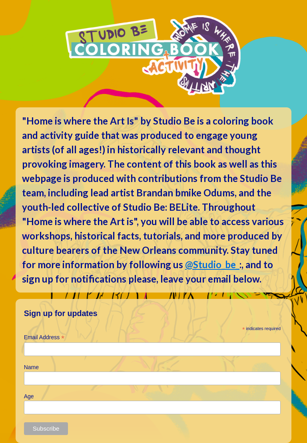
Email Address (44, 337)
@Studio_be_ (212, 264)
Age (29, 396)
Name (31, 367)
